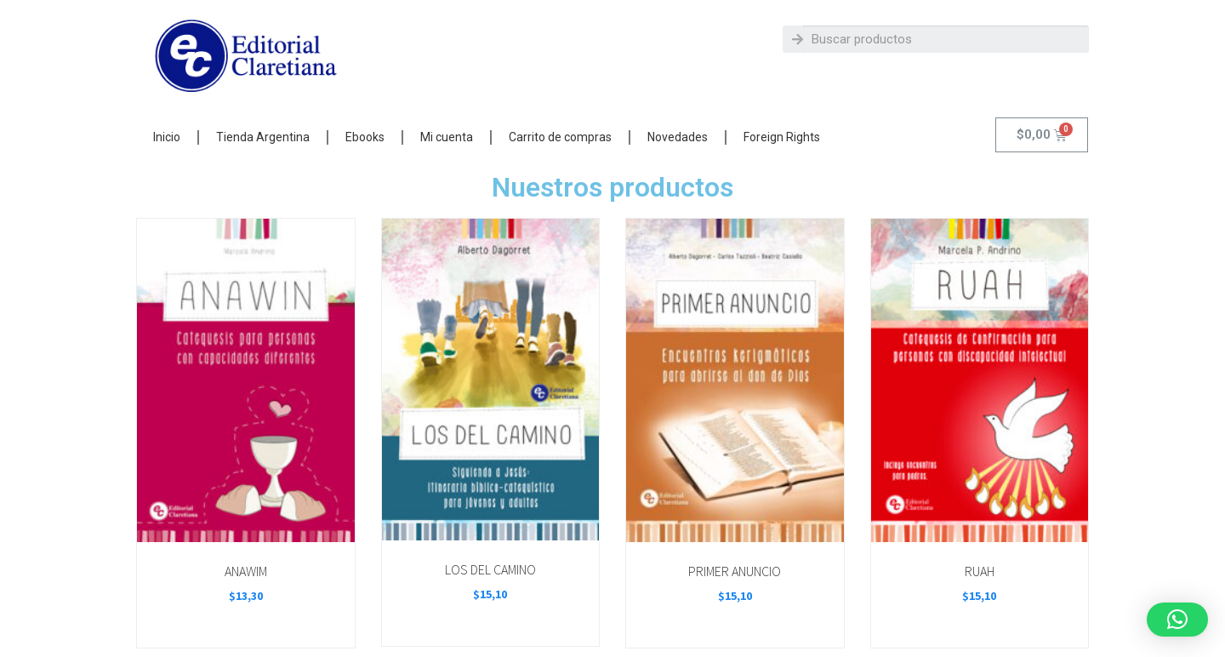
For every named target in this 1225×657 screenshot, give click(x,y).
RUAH (979, 571)
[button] (1177, 620)
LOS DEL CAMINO (490, 569)
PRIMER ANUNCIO (734, 571)
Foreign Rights (782, 137)
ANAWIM (246, 571)
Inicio (166, 137)
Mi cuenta (446, 137)
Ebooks (365, 137)
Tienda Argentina (263, 137)
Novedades (677, 137)
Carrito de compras (560, 137)
